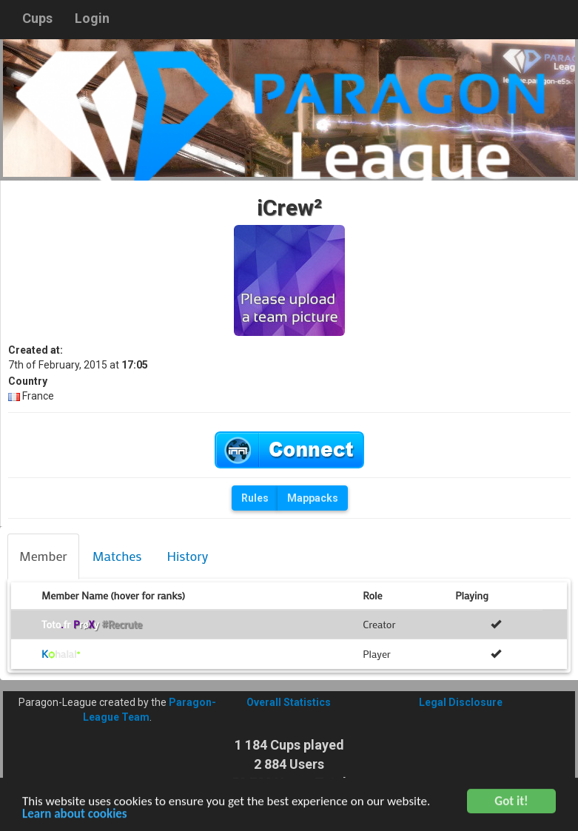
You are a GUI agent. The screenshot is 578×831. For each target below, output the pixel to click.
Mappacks (312, 498)
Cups (37, 18)
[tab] (43, 556)
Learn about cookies (74, 816)
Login (92, 18)
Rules (255, 498)
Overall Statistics (288, 702)
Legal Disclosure (461, 702)
